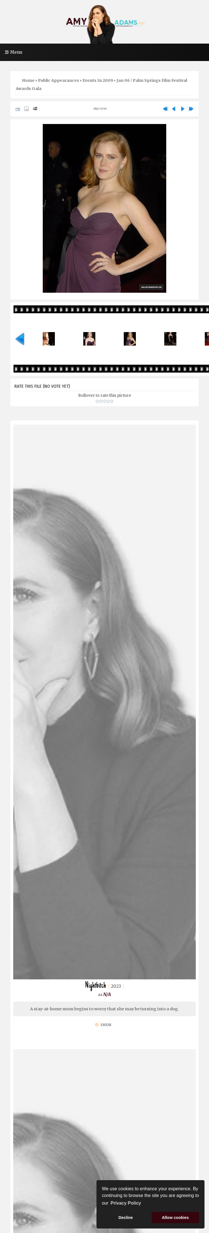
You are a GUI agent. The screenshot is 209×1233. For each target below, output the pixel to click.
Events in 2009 (97, 80)
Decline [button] (125, 1217)
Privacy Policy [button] (126, 1203)
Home (28, 80)
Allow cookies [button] (175, 1217)
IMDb (103, 1024)
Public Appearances (58, 80)
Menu (13, 52)
